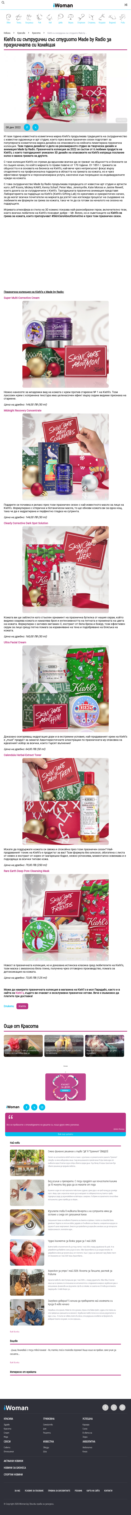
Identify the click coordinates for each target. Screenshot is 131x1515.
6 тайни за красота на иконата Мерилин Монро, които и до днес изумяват (101, 1050)
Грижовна (48, 1419)
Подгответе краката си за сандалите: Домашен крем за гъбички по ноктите (63, 1050)
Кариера (86, 1424)
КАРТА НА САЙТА (93, 1490)
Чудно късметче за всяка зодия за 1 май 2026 (72, 1241)
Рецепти (47, 1433)
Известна (48, 1441)
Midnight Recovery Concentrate (22, 410)
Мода (6, 1437)
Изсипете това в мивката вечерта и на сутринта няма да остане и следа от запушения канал (80, 1212)
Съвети (7, 1447)
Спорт (6, 1433)
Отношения (9, 1451)
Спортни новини (13, 1474)
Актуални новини (13, 1461)
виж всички (14, 1331)
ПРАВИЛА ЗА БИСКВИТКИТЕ (59, 1490)
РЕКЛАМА (78, 1490)
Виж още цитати (65, 1134)
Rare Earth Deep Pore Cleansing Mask (26, 871)
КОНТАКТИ (108, 1490)
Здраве (7, 1424)
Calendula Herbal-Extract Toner (22, 755)
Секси (7, 1441)
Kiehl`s (20, 993)
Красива (8, 1419)
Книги (85, 1451)
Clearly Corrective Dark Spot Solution (26, 523)
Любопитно (87, 1447)
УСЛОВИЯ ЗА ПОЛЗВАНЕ (34, 1490)
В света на (87, 1433)
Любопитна (89, 1441)
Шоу (45, 1451)
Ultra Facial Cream (15, 642)
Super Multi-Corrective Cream (22, 297)
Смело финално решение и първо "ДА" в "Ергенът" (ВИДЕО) (78, 1151)
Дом (44, 1428)
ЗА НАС (17, 1490)
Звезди (46, 1447)
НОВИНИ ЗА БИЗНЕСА (15, 1468)
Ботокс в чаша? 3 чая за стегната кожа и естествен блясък (22, 1052)
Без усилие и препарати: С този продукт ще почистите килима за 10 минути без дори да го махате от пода (82, 1183)
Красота (7, 1428)
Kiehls (22, 1006)
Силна (85, 1428)
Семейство (48, 1424)
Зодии (85, 1437)
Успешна (88, 1419)
